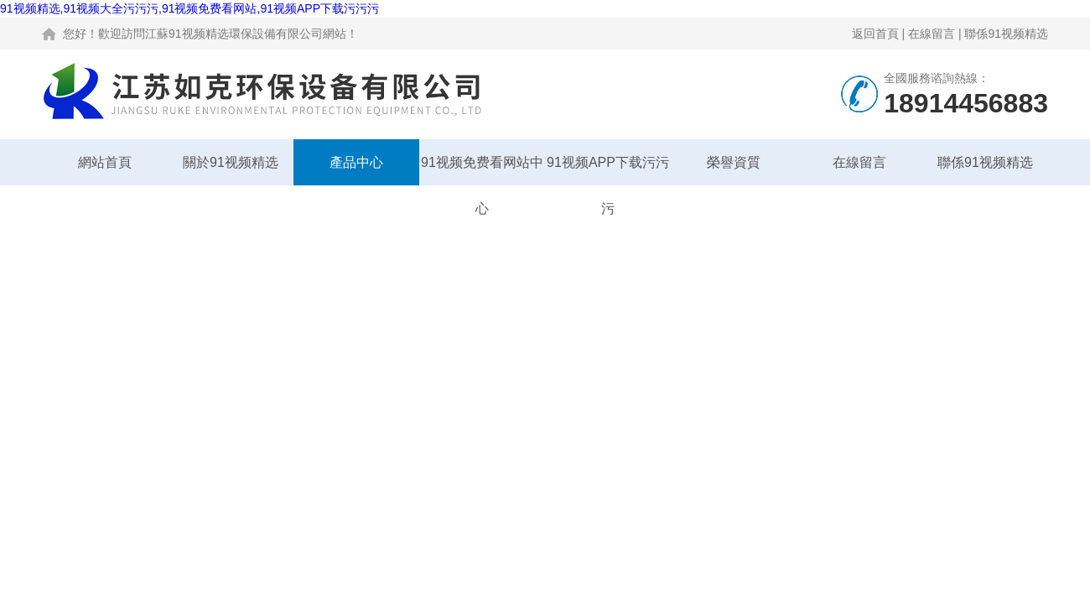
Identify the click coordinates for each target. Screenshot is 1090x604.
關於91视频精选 (230, 162)
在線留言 (931, 33)
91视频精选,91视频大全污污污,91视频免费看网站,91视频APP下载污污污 (189, 8)
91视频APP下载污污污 (608, 170)
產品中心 (356, 162)
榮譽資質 (733, 162)
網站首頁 (105, 162)
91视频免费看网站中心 (482, 170)
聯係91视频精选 (1006, 33)
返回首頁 (875, 33)
